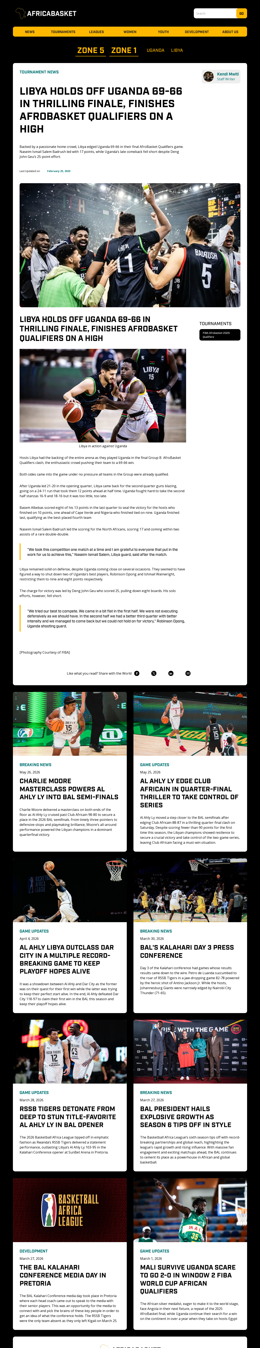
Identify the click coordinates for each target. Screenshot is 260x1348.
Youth (163, 32)
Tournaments (63, 32)
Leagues (96, 32)
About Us (230, 32)
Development (197, 32)
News (30, 32)
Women (130, 32)
